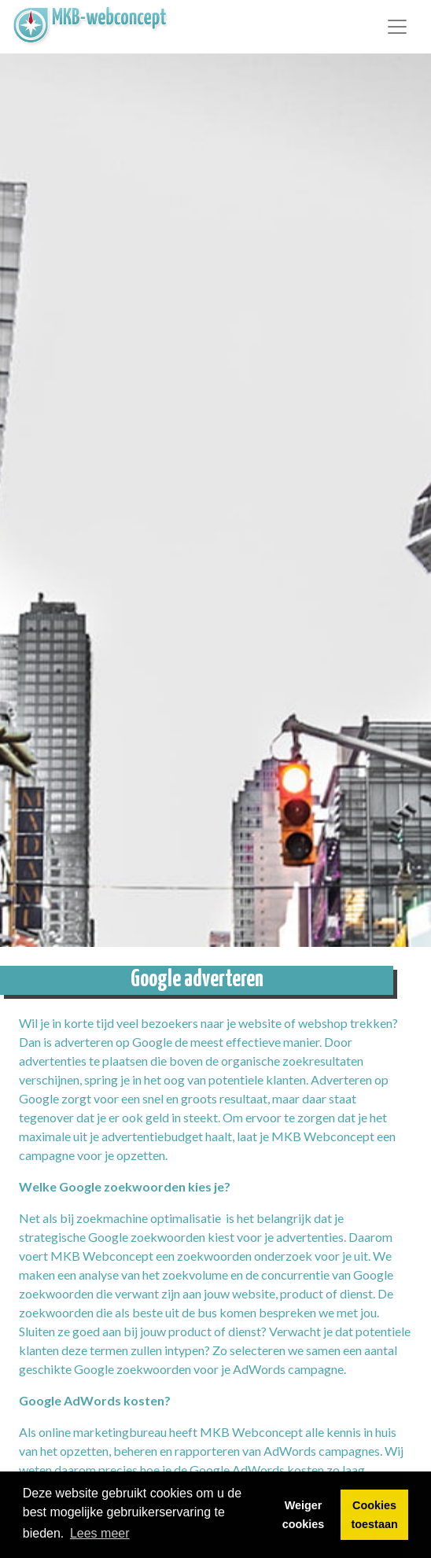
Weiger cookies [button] (303, 1514)
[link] (91, 26)
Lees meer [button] (100, 1533)
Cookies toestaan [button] (375, 1514)
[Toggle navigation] (397, 27)
